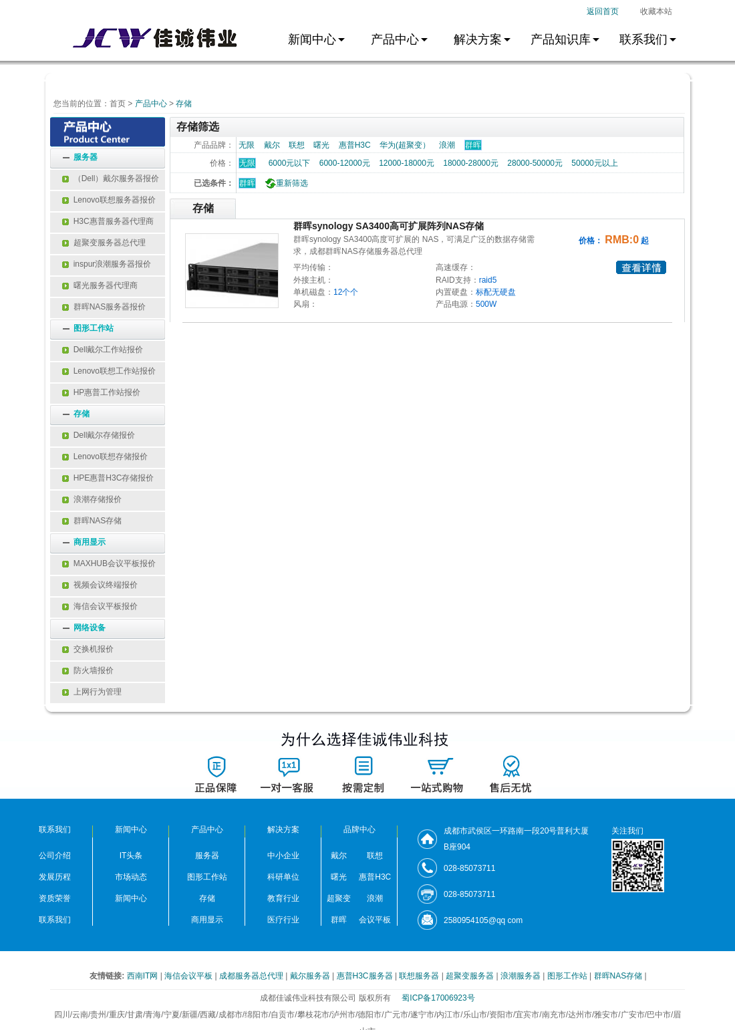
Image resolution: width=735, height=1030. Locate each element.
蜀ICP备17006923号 (438, 998)
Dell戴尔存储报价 (98, 435)
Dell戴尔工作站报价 (102, 349)
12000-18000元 (406, 163)
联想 (297, 145)
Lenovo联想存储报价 (105, 456)
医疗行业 (283, 919)
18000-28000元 (470, 163)
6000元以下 (290, 163)
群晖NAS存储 (92, 520)
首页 (118, 103)
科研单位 (283, 877)
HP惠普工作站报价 (101, 392)
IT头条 (131, 855)
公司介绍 (55, 855)
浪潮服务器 (521, 976)
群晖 (247, 183)
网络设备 (90, 627)
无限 (247, 145)
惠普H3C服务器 (366, 976)
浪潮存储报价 (92, 499)
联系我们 (55, 919)
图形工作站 (94, 328)
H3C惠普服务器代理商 (108, 221)
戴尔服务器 (311, 976)
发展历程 (55, 877)
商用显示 (90, 542)
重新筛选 (285, 183)
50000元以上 (594, 163)
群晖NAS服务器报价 (104, 306)
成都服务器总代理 (252, 976)
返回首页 (603, 11)
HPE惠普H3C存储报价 (108, 478)
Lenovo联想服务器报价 (109, 200)
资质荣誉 (55, 898)
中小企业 (283, 855)
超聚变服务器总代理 (104, 242)
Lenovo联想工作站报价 (109, 371)
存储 (184, 103)
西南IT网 (143, 976)
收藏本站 (656, 11)
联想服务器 (420, 976)
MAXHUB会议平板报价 (109, 563)
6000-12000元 (344, 163)
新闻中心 (131, 898)
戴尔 (272, 145)
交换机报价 (88, 649)
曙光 (321, 145)
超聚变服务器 (471, 976)
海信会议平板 (189, 976)
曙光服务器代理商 (100, 285)
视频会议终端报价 (100, 585)
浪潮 (447, 145)
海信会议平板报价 (100, 606)
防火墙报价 (88, 670)
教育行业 (283, 898)
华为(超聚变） (405, 145)
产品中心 (151, 103)
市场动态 (131, 877)
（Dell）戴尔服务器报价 (110, 178)
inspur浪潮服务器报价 (106, 264)
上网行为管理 (92, 691)
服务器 (86, 157)
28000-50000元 (535, 163)
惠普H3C (355, 145)
